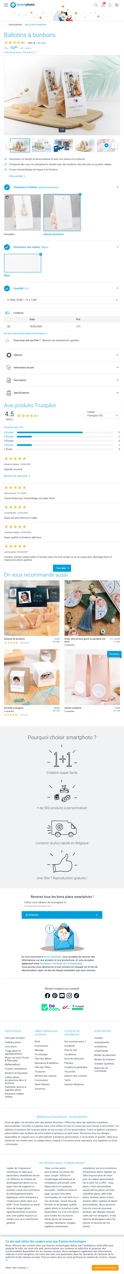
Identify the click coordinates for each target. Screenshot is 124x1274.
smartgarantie (101, 1042)
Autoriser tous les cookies (105, 1268)
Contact (98, 1038)
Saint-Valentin (42, 1084)
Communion (41, 1080)
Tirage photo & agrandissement (13, 1052)
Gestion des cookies (75, 1075)
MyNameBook (12, 1064)
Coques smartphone (16, 1068)
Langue (91, 411)
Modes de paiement (105, 1055)
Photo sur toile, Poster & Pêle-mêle (17, 1059)
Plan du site (70, 1050)
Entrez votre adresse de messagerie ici (45, 902)
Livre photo (11, 1046)
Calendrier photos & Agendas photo (15, 1088)
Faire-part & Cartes (15, 1038)
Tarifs (67, 1080)
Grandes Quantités (104, 1063)
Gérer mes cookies (17, 1267)
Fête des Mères (43, 1058)
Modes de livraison (104, 1059)
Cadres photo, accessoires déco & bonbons (15, 1080)
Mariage (39, 1050)
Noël (37, 1041)
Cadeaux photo (13, 1042)
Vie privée (69, 1071)
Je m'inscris (31, 914)
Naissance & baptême (46, 1063)
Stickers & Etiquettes (16, 1073)
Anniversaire (41, 1045)
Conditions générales (75, 1067)
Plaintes (68, 1063)
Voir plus (61, 568)
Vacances (40, 1088)
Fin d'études (41, 1054)
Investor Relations (74, 1084)
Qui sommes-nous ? (75, 1041)
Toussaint (40, 1071)
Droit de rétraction (74, 1058)
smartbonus (100, 1046)
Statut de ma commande (101, 1069)
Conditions (70, 1054)
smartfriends (101, 1050)
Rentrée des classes (46, 1075)
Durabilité (69, 1045)
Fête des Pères (43, 1067)
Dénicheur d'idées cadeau (14, 1095)
